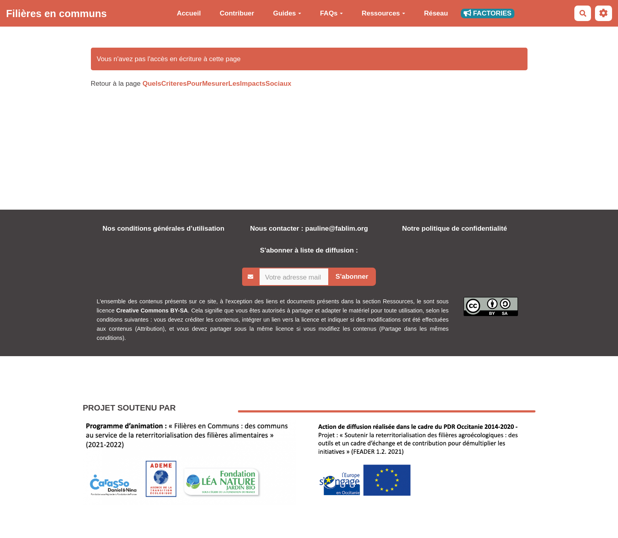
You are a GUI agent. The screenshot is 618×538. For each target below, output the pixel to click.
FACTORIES (488, 13)
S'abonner (351, 276)
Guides (287, 13)
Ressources (383, 13)
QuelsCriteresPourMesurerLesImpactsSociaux (216, 83)
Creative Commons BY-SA (152, 310)
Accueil (188, 13)
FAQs (331, 13)
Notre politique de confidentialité (454, 228)
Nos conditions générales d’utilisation (163, 228)
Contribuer (236, 13)
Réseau (436, 13)
